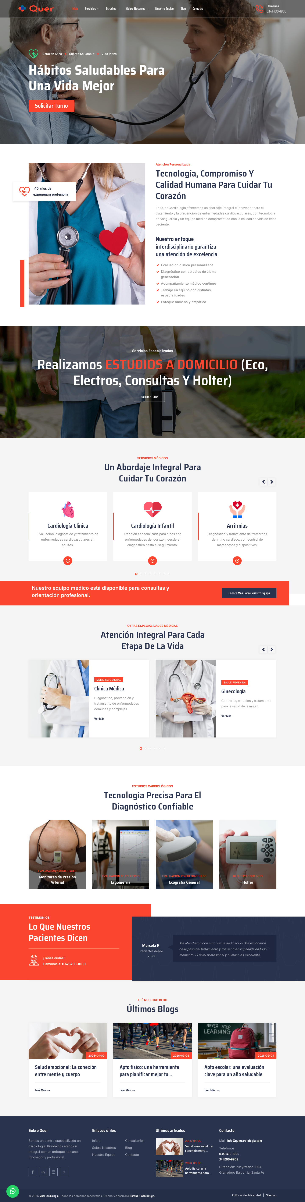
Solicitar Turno (51, 106)
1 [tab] (136, 573)
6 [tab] (159, 573)
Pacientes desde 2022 (151, 953)
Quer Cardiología (49, 1196)
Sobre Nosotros (137, 8)
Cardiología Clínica (67, 525)
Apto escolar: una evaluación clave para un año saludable (234, 1071)
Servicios (92, 8)
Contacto (198, 8)
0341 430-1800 (276, 11)
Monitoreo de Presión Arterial (57, 879)
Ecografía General (184, 882)
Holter (247, 882)
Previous (263, 482)
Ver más (99, 718)
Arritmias (237, 525)
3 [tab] (145, 573)
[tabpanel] (152, 72)
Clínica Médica (109, 689)
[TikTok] (64, 1172)
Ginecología (233, 691)
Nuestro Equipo (164, 8)
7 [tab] (164, 573)
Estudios (112, 8)
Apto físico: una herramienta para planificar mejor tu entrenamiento (149, 1074)
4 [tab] (150, 573)
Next (271, 482)
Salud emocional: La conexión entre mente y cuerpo (66, 1071)
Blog (183, 8)
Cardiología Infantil (152, 525)
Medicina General (108, 679)
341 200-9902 (228, 1159)
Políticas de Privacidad (246, 1195)
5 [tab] (154, 573)
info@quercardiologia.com (244, 1140)
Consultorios (134, 1141)
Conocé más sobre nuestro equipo (249, 593)
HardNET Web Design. (142, 1196)
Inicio (75, 8)
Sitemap (271, 1195)
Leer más (43, 1090)
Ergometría (120, 882)
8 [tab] (168, 573)
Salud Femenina (234, 682)
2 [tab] (140, 573)
